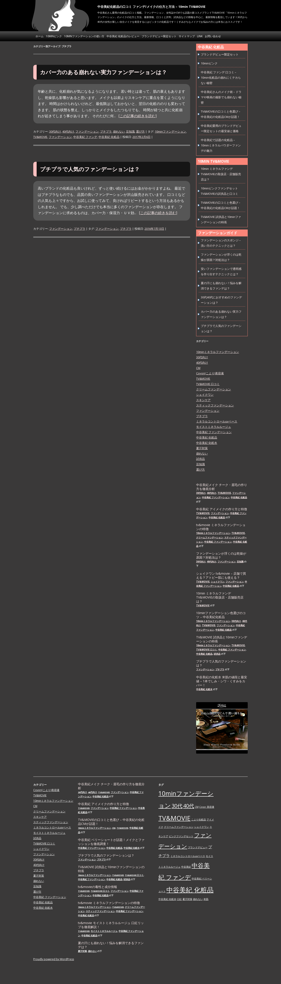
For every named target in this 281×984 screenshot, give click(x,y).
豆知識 (130, 131)
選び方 (140, 131)
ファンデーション (87, 131)
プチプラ (106, 131)
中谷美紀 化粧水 (206, 443)
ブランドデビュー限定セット (159, 36)
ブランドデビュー (198, 847)
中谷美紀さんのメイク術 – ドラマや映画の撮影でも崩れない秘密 (221, 97)
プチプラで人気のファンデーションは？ (90, 169)
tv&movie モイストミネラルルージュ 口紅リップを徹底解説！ (111, 925)
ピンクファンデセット (181, 836)
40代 (188, 805)
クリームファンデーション (213, 389)
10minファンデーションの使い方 (84, 36)
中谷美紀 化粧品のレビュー (123, 36)
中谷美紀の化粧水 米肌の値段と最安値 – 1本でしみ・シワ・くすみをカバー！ (221, 681)
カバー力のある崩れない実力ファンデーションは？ (103, 72)
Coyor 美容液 (206, 806)
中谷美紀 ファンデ (85, 137)
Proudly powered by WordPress (53, 959)
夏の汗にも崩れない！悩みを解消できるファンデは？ (111, 945)
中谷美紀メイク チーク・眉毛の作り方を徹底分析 (221, 487)
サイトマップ (187, 36)
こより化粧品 (198, 819)
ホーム (40, 36)
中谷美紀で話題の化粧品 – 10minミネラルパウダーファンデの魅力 (221, 145)
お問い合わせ (213, 36)
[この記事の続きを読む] (137, 115)
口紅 (179, 899)
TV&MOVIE (40, 137)
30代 (177, 805)
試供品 (200, 459)
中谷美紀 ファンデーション (214, 432)
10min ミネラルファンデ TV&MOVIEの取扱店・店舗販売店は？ (221, 174)
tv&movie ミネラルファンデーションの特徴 (220, 527)
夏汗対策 (202, 448)
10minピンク (54, 36)
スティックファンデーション (215, 405)
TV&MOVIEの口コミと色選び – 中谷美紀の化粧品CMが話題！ (111, 822)
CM (198, 368)
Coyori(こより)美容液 (210, 373)
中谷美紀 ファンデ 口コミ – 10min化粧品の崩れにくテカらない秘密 (221, 77)
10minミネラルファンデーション (217, 352)
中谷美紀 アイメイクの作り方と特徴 (221, 509)
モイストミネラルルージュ (213, 427)
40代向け (68, 131)
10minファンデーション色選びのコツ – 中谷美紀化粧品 (221, 615)
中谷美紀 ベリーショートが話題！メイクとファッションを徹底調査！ (111, 842)
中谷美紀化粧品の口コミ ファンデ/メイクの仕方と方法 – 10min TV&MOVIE (151, 6)
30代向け (55, 131)
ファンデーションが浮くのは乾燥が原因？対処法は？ (221, 555)
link (200, 36)
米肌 (205, 899)
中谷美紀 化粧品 (109, 137)
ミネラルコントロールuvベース (216, 421)
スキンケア (203, 400)
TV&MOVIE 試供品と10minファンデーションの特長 (221, 639)
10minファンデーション (170, 131)
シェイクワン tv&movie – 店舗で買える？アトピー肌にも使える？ (221, 576)
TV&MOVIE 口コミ (208, 384)
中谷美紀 (186, 866)
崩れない (119, 131)
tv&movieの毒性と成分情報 (97, 887)
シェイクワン (205, 395)
